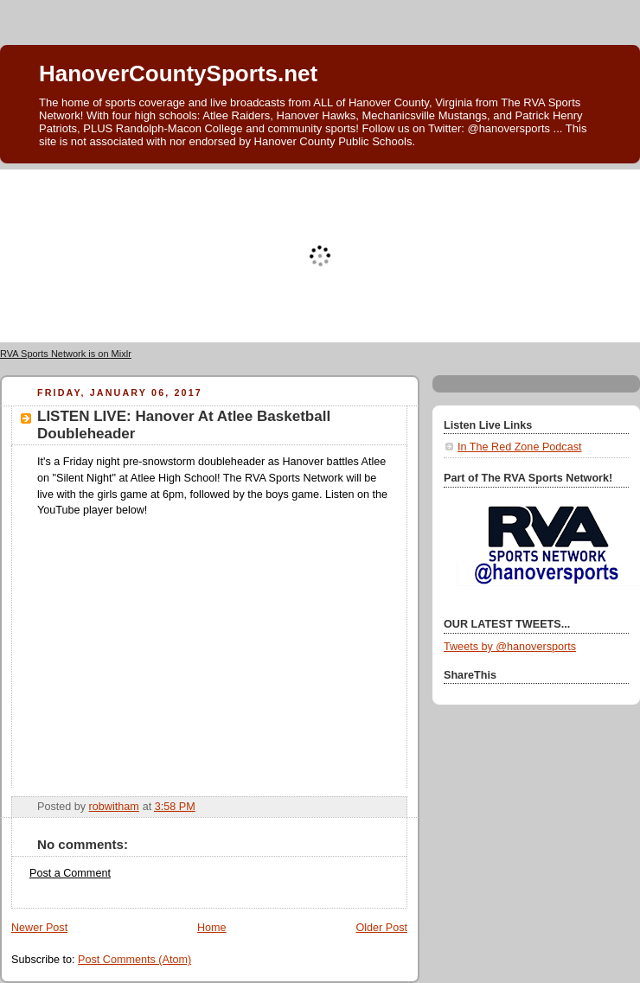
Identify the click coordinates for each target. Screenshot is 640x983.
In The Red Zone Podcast (519, 447)
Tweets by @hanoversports (510, 647)
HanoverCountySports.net (178, 73)
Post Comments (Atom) (134, 960)
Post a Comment (70, 873)
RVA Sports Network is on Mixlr (65, 353)
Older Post (381, 928)
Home (212, 928)
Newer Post (39, 928)
